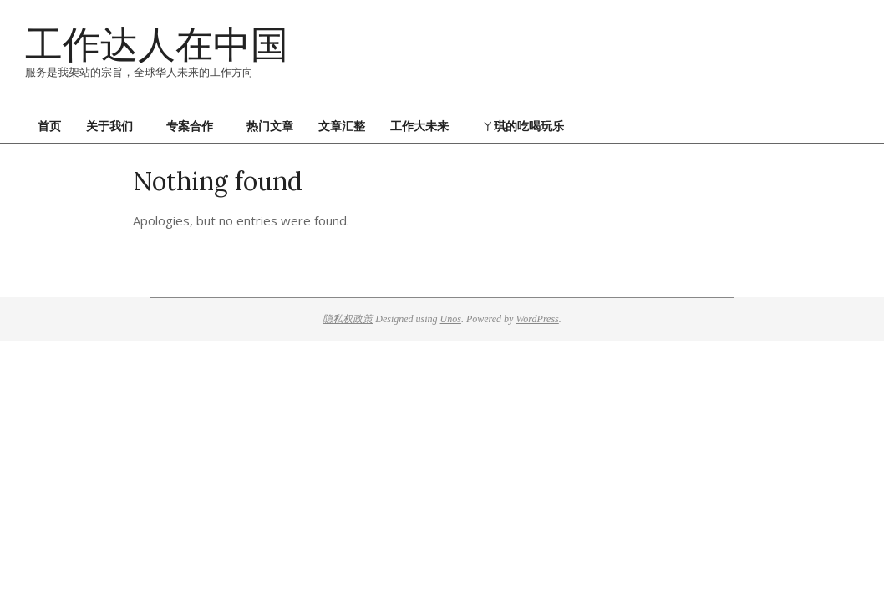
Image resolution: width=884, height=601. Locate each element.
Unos (450, 319)
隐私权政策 (348, 319)
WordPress (537, 319)
